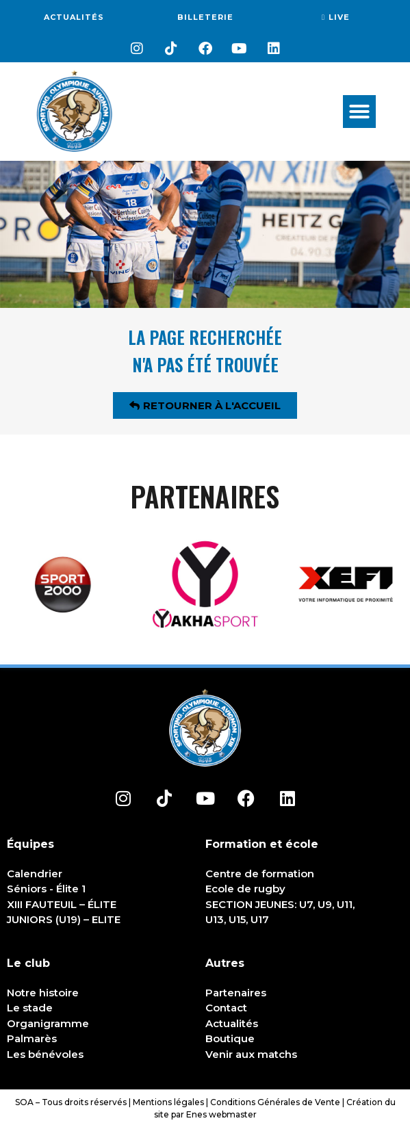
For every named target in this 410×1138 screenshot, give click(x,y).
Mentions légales (168, 1102)
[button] (359, 111)
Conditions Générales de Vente (275, 1102)
